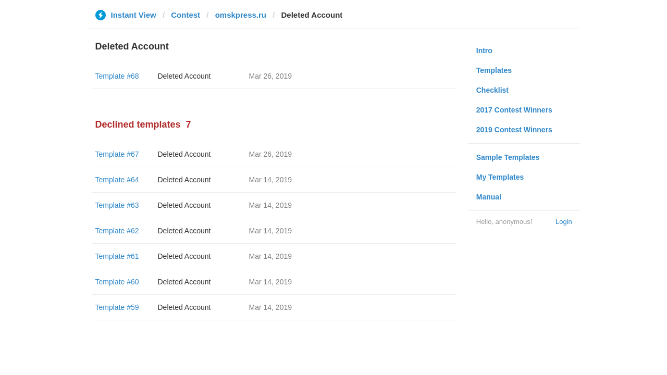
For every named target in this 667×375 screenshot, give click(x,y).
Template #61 (117, 256)
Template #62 (117, 231)
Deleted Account (184, 76)
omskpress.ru (240, 14)
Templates (494, 70)
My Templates (500, 177)
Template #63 (117, 205)
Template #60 (117, 282)
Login (563, 222)
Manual (488, 197)
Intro (484, 50)
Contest (185, 14)
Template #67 (117, 154)
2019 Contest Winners (514, 130)
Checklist (492, 90)
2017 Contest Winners (514, 110)
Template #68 (117, 76)
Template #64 (117, 180)
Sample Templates (508, 157)
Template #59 (117, 307)
